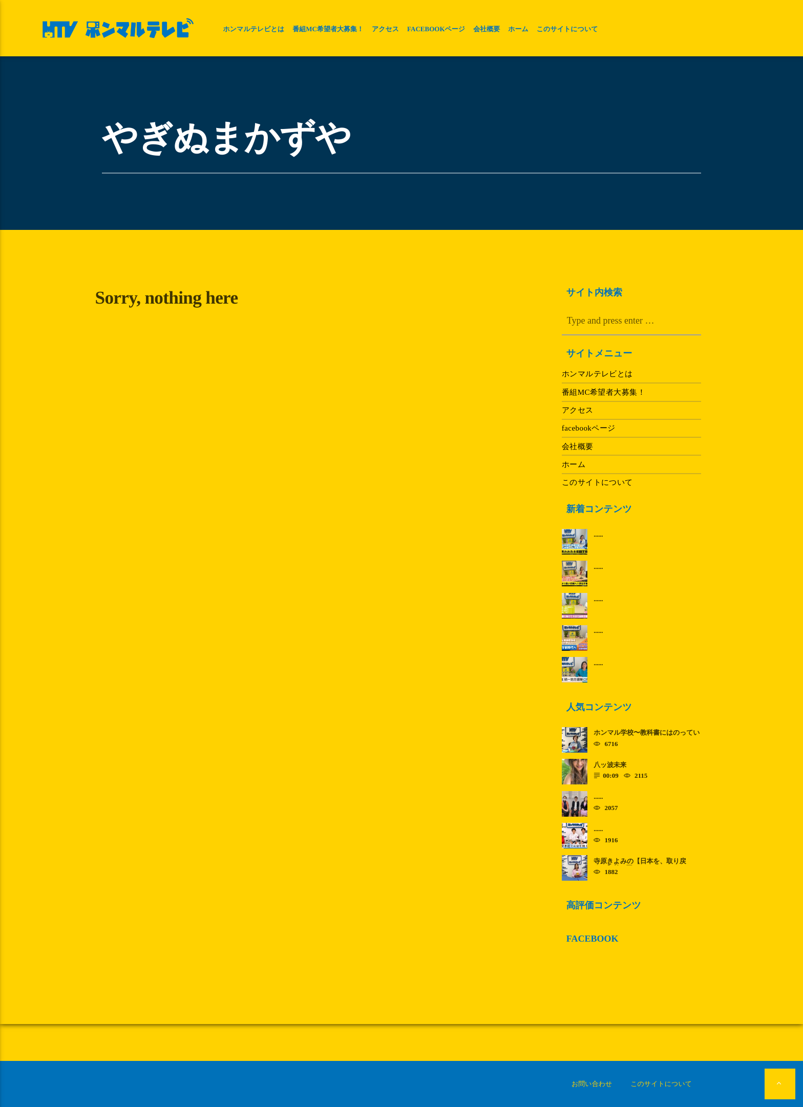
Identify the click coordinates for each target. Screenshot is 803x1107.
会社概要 (486, 29)
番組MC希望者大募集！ (328, 29)
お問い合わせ (592, 1084)
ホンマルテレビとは (253, 29)
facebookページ (436, 29)
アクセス (385, 29)
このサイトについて (567, 29)
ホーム (518, 29)
